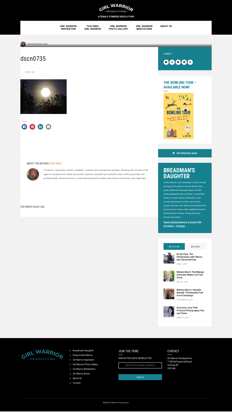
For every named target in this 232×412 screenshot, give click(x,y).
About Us (166, 26)
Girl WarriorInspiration (68, 28)
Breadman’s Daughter (83, 351)
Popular (174, 247)
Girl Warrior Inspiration (83, 360)
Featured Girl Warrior (83, 356)
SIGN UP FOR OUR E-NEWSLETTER (135, 359)
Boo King (43, 45)
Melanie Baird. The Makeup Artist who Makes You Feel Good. (190, 275)
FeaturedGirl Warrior (92, 28)
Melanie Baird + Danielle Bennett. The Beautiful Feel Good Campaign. (190, 293)
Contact (77, 383)
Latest (195, 247)
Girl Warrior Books (81, 374)
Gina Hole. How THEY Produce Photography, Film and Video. (190, 311)
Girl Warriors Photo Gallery (85, 365)
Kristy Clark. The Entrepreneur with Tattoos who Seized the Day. (189, 258)
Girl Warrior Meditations (84, 369)
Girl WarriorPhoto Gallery (118, 28)
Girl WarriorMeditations (144, 28)
